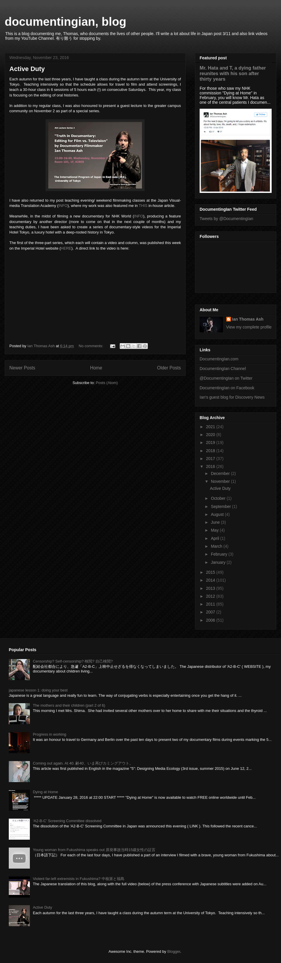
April (215, 538)
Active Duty (27, 68)
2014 (211, 580)
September (221, 506)
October (219, 498)
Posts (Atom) (107, 383)
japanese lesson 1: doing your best (38, 690)
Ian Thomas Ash (248, 319)
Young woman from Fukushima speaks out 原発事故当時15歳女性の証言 (94, 850)
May (215, 530)
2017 (211, 458)
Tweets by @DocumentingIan (226, 218)
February (219, 554)
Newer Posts (22, 367)
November (221, 481)
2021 (211, 426)
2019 (211, 442)
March (217, 546)
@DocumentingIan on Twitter (226, 378)
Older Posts (169, 367)
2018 (211, 450)
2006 (211, 620)
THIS (143, 205)
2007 (211, 612)
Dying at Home (45, 792)
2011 (211, 604)
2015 (211, 572)
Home (96, 367)
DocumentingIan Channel (223, 368)
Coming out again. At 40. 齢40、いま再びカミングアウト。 (83, 763)
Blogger (173, 951)
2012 (211, 596)
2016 (211, 466)
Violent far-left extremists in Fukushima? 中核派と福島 (78, 878)
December (221, 473)
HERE (66, 248)
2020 (211, 434)
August (218, 514)
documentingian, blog (65, 21)
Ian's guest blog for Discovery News (232, 397)
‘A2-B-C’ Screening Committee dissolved (67, 821)
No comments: (91, 346)
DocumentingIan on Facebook (227, 387)
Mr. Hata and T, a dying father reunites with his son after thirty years (233, 73)
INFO (63, 205)
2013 (211, 588)
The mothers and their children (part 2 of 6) (69, 705)
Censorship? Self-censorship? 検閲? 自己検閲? (73, 661)
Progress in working (49, 734)
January (219, 562)
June (216, 522)
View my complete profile (249, 327)
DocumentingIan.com (219, 359)
